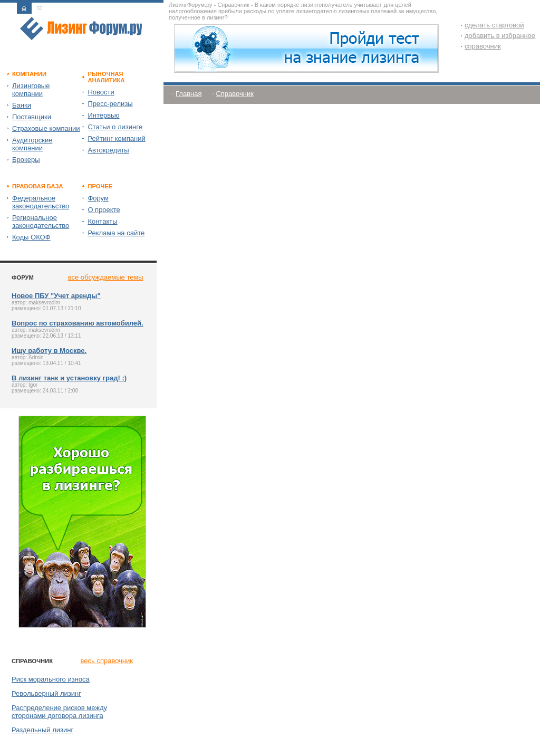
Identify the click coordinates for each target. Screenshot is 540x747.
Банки (21, 105)
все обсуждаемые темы (105, 277)
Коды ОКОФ (31, 237)
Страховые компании (46, 128)
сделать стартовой (494, 25)
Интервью (103, 115)
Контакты (102, 221)
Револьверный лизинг (46, 693)
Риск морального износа (51, 679)
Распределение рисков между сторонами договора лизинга (59, 712)
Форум (98, 198)
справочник (483, 46)
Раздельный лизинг (42, 730)
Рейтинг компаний (116, 138)
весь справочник (107, 661)
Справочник (235, 94)
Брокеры (26, 160)
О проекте (104, 210)
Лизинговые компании (31, 90)
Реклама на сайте (116, 233)
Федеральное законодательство (40, 202)
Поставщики (31, 117)
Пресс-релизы (110, 104)
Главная (188, 94)
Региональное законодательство (40, 221)
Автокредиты (108, 150)
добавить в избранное (500, 36)
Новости (101, 92)
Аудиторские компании (32, 144)
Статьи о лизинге (115, 127)
